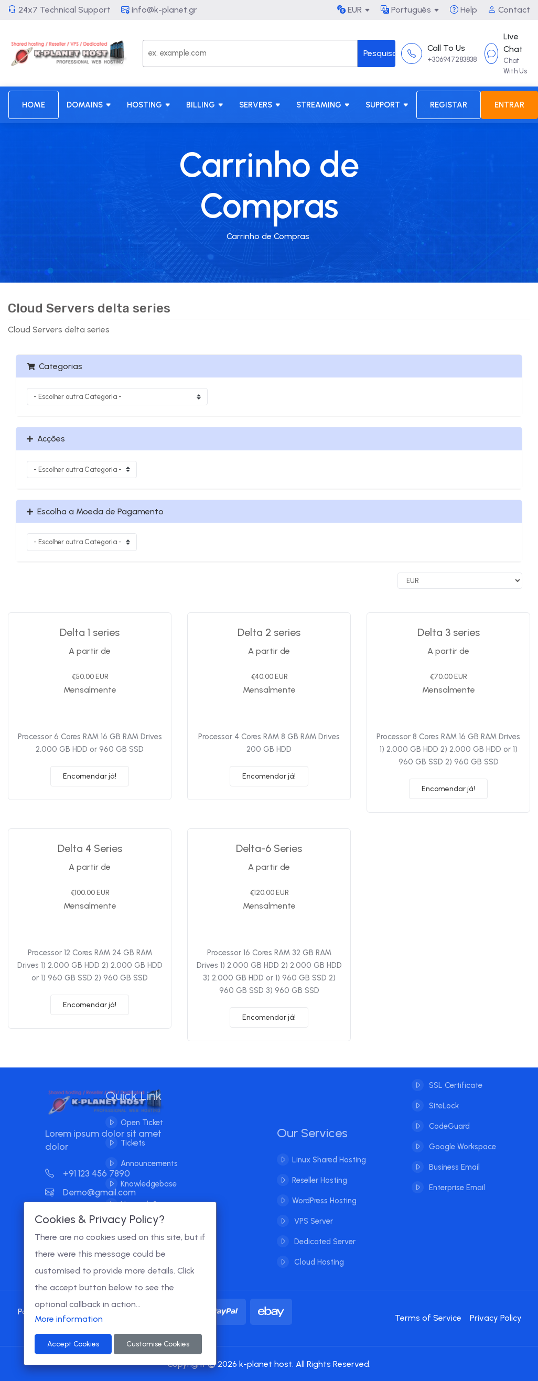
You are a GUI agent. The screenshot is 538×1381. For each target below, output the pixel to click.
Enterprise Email (456, 1179)
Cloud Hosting (318, 1270)
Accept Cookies (73, 1344)
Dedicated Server (324, 1250)
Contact (509, 10)
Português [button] (406, 10)
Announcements (140, 1163)
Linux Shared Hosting (329, 1168)
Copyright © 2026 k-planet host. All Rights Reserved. (269, 1364)
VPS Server (312, 1229)
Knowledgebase (140, 1184)
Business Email (453, 1158)
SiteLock (443, 1097)
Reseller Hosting (319, 1188)
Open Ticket (133, 1122)
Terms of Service (428, 1318)
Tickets (124, 1143)
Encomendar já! (89, 776)
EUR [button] (349, 10)
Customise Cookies (157, 1344)
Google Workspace (461, 1138)
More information (69, 1319)
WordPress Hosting (324, 1209)
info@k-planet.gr (159, 10)
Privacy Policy (496, 1318)
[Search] (250, 53)
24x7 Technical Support (59, 10)
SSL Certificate (454, 1077)
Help (463, 10)
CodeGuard (448, 1118)
